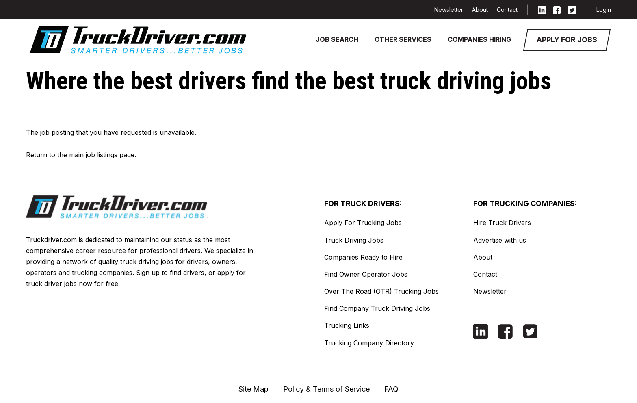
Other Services (403, 39)
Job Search (337, 39)
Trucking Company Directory (369, 343)
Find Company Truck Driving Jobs (377, 308)
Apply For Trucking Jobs (363, 223)
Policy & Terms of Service (326, 389)
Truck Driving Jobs (354, 240)
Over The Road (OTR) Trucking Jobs (381, 291)
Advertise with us (499, 240)
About (480, 9)
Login (603, 9)
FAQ (391, 389)
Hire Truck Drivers (502, 223)
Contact (507, 9)
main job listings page (101, 155)
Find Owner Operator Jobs (365, 274)
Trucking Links (346, 325)
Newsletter (448, 9)
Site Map (253, 389)
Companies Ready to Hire (363, 257)
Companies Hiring (479, 39)
